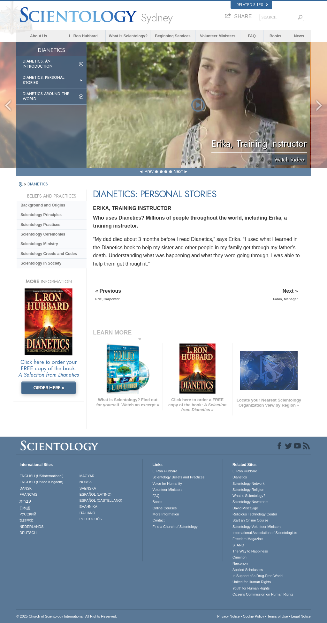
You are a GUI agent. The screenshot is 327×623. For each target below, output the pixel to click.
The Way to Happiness (250, 551)
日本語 (24, 508)
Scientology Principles (41, 215)
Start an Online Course (250, 520)
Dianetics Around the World (46, 96)
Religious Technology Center (254, 514)
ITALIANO (87, 513)
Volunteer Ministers (217, 36)
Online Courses (164, 508)
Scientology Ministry (39, 244)
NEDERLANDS (31, 527)
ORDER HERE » (48, 388)
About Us (38, 36)
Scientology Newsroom (250, 502)
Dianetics (239, 477)
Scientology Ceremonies (42, 234)
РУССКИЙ (27, 514)
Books (275, 36)
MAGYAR (87, 476)
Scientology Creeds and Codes (48, 253)
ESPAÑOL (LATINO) (95, 494)
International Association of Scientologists (264, 533)
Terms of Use (277, 616)
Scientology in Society (40, 263)
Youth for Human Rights (251, 588)
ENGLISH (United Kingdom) (41, 482)
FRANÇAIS (28, 494)
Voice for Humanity (167, 483)
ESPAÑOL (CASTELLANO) (101, 500)
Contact (158, 520)
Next (178, 171)
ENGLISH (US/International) (41, 476)
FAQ (252, 36)
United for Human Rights (251, 582)
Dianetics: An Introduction (37, 63)
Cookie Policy (253, 616)
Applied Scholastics (247, 570)
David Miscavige (245, 508)
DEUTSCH (27, 533)
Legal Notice (301, 616)
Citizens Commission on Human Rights (262, 594)
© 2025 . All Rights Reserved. (66, 616)
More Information (165, 514)
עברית (25, 501)
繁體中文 (26, 520)
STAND (238, 545)
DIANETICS (37, 184)
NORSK (86, 482)
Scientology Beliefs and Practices (178, 477)
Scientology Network (248, 483)
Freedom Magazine (247, 539)
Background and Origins (42, 205)
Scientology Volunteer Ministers (256, 527)
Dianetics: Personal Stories (43, 80)
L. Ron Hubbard (83, 36)
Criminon (239, 557)
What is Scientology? (128, 36)
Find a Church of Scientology (174, 527)
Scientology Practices (40, 224)
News (299, 36)
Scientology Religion (248, 490)
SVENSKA (88, 488)
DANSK (25, 488)
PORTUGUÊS (91, 519)
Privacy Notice (228, 616)
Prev (149, 171)
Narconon (240, 563)
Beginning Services (172, 36)
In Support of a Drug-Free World (257, 576)
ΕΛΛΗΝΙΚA (88, 506)
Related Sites (252, 5)
